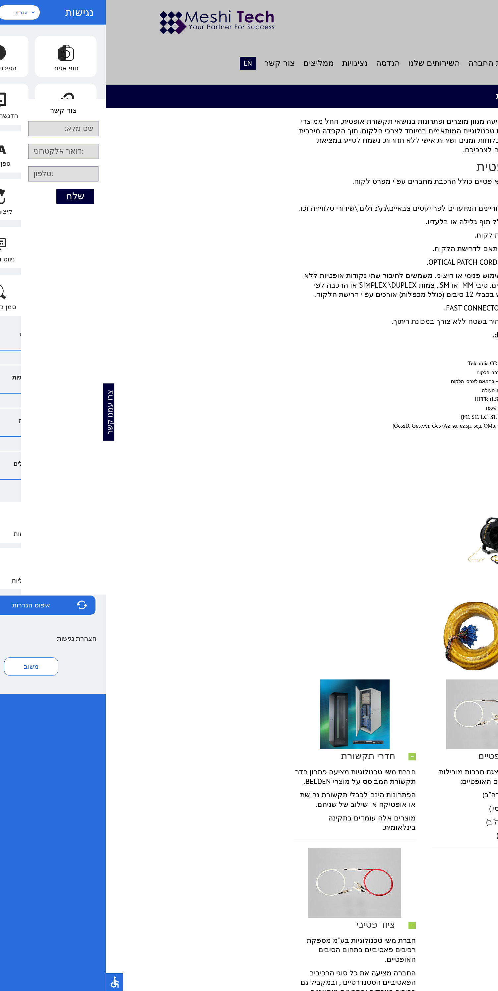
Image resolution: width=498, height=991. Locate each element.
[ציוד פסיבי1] (387, 683)
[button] (387, 756)
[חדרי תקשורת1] (249, 683)
